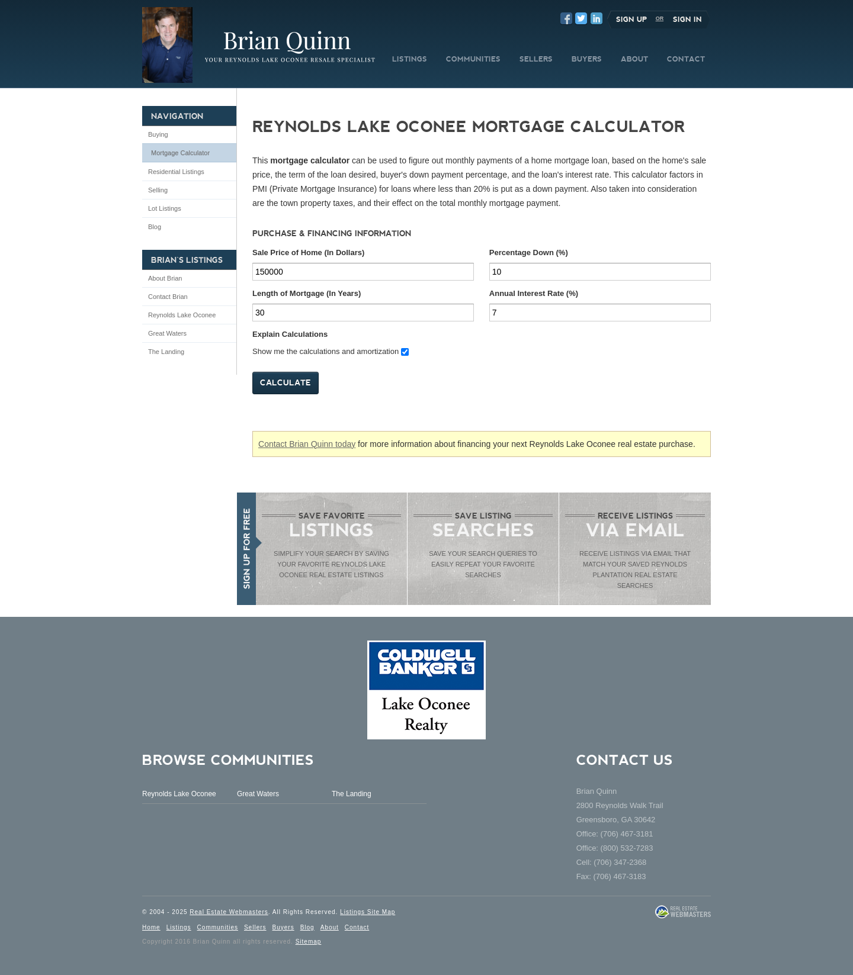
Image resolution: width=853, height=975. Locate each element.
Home (151, 927)
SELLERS (536, 59)
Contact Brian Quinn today (306, 444)
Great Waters (167, 333)
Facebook (566, 18)
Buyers (283, 927)
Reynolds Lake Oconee (182, 314)
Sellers (255, 927)
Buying (158, 134)
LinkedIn (596, 18)
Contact (357, 927)
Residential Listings (176, 171)
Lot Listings (164, 208)
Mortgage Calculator (180, 152)
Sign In (687, 19)
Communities (217, 927)
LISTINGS (409, 59)
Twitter (581, 18)
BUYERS (587, 59)
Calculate (285, 382)
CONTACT (686, 59)
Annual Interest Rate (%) (533, 293)
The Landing (166, 351)
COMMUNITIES (473, 59)
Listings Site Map (367, 912)
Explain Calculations (290, 334)
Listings (178, 927)
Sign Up (631, 19)
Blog (154, 226)
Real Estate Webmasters (229, 912)
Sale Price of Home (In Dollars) (308, 252)
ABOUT (634, 59)
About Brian (165, 278)
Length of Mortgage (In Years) (306, 293)
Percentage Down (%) (528, 252)
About (329, 927)
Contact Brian (168, 296)
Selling (158, 190)
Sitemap (309, 941)
